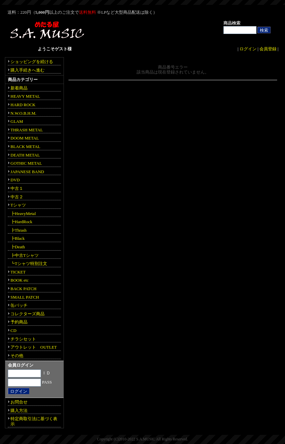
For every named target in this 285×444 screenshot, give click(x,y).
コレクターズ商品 (27, 313)
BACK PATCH (23, 288)
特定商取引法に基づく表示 (33, 421)
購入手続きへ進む (27, 70)
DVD (15, 179)
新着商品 (19, 88)
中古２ (16, 196)
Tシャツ (18, 205)
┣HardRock (21, 221)
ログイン (247, 48)
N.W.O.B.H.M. (23, 113)
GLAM (16, 121)
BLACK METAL (25, 146)
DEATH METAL (25, 155)
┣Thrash (18, 230)
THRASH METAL (26, 129)
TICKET (18, 272)
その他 (16, 355)
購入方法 (19, 410)
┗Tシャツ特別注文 (28, 263)
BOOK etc (19, 280)
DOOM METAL (24, 138)
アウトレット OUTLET (33, 347)
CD (13, 330)
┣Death (17, 246)
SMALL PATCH (24, 297)
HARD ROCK (22, 104)
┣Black (17, 238)
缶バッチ (19, 305)
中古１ (16, 188)
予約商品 (19, 322)
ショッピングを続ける (31, 61)
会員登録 (267, 48)
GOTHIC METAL (26, 163)
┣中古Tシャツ (24, 255)
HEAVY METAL (25, 96)
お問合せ (19, 402)
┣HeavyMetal (23, 213)
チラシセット (23, 339)
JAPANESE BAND (27, 171)
